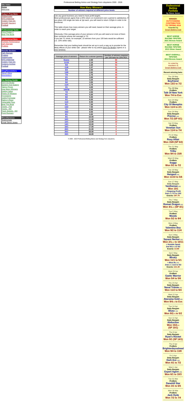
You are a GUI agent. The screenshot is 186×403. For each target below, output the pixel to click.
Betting (173, 8)
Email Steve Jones (9, 122)
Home (4, 7)
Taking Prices (7, 87)
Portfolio (173, 10)
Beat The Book (7, 34)
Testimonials (6, 120)
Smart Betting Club (173, 30)
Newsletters (6, 75)
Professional (173, 5)
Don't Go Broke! (109, 48)
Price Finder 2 (7, 32)
